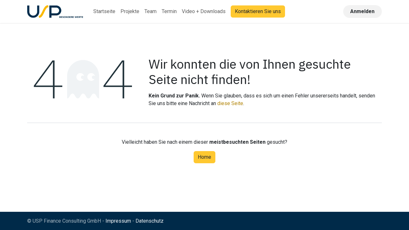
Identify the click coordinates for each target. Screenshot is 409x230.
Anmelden (362, 11)
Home (204, 157)
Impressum (118, 221)
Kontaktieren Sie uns (258, 11)
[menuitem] (104, 11)
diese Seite (230, 103)
